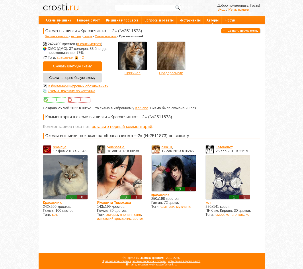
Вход (221, 9)
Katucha (141, 108)
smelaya (59, 147)
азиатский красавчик (114, 218)
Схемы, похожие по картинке (72, 91)
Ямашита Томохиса (114, 202)
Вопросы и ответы (159, 20)
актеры (112, 214)
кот (54, 214)
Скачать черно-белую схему (72, 78)
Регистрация (238, 9)
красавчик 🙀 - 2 (70, 57)
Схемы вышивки (58, 21)
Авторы (213, 21)
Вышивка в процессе (122, 21)
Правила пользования (116, 261)
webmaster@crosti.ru (162, 264)
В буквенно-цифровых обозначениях (78, 86)
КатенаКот (224, 147)
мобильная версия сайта (184, 261)
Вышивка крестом (56, 36)
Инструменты (190, 21)
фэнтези (167, 206)
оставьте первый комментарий (122, 126)
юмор (219, 214)
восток (138, 218)
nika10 (167, 147)
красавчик (160, 194)
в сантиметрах (89, 44)
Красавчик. (52, 202)
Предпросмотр (171, 73)
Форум (230, 20)
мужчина (183, 206)
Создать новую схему (243, 30)
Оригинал (133, 73)
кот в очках (235, 214)
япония (126, 214)
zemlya (87, 36)
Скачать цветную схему (72, 66)
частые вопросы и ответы (149, 261)
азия (137, 214)
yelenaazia (115, 147)
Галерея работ (88, 21)
